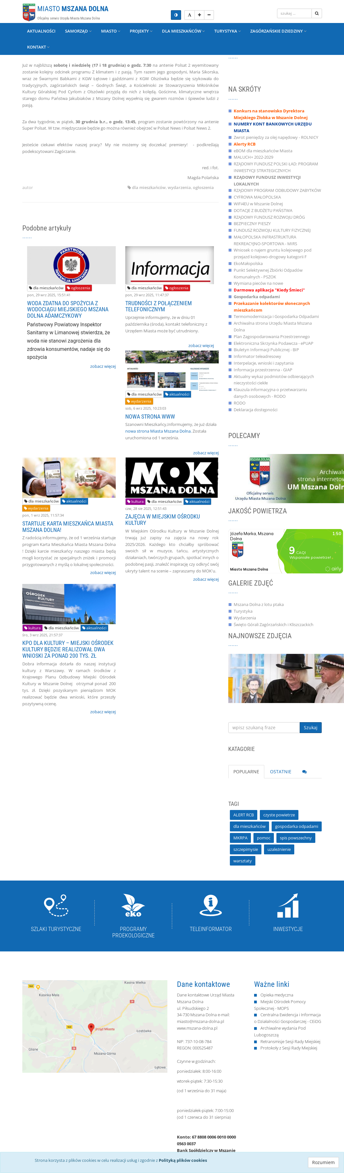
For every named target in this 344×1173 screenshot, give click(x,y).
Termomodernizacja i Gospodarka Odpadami (276, 316)
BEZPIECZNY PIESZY (252, 223)
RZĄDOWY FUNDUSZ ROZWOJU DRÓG (269, 217)
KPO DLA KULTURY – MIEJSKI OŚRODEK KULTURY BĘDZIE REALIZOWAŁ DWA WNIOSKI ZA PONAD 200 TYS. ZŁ (67, 649)
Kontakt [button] (38, 47)
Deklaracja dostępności (255, 409)
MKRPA (240, 838)
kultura (135, 501)
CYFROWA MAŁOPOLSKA (257, 197)
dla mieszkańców (149, 187)
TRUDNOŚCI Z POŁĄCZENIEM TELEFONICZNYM (158, 306)
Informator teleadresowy (257, 356)
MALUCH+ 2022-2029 (253, 157)
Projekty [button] (141, 31)
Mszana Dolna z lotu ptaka (259, 604)
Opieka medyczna (276, 995)
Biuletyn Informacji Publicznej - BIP (266, 349)
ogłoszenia (203, 187)
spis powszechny (296, 838)
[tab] (304, 771)
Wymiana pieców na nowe (258, 283)
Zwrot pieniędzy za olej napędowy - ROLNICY (276, 137)
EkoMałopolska (248, 263)
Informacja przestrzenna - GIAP (263, 370)
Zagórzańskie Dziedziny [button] (278, 31)
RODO (239, 403)
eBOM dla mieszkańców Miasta (263, 151)
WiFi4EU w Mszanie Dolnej (258, 204)
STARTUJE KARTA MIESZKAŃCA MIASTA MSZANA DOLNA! (67, 526)
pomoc (263, 838)
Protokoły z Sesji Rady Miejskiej (288, 1048)
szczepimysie (245, 849)
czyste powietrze (279, 815)
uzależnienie (279, 849)
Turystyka (243, 611)
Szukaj (311, 727)
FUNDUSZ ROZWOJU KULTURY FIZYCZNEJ (272, 230)
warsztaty (242, 861)
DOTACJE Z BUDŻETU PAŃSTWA (263, 210)
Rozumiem (323, 1162)
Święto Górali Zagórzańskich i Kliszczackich (273, 624)
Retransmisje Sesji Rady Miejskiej (290, 1041)
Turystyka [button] (227, 31)
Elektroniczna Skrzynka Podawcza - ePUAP (273, 343)
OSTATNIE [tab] (280, 771)
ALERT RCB (243, 815)
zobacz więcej (103, 366)
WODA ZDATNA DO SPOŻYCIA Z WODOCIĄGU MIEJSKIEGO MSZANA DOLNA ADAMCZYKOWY (67, 309)
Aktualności (41, 31)
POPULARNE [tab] (246, 771)
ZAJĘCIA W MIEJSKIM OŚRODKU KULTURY (162, 519)
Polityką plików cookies (183, 1160)
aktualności (177, 394)
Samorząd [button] (78, 31)
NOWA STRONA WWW (150, 416)
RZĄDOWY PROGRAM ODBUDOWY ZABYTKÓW (277, 190)
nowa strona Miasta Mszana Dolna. (158, 431)
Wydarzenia (245, 618)
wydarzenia (179, 187)
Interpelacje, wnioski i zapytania (264, 363)
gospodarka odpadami (296, 826)
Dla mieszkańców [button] (183, 31)
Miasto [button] (110, 31)
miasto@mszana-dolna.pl (200, 1021)
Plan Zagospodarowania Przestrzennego (272, 336)
